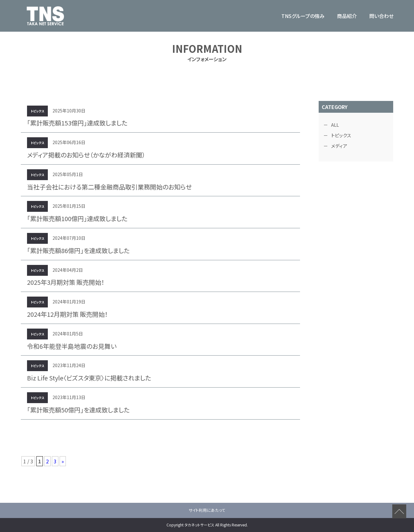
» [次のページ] (62, 461)
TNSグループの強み (303, 16)
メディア (339, 146)
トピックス (341, 135)
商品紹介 (347, 16)
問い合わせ (381, 16)
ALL (335, 124)
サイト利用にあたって (207, 510)
